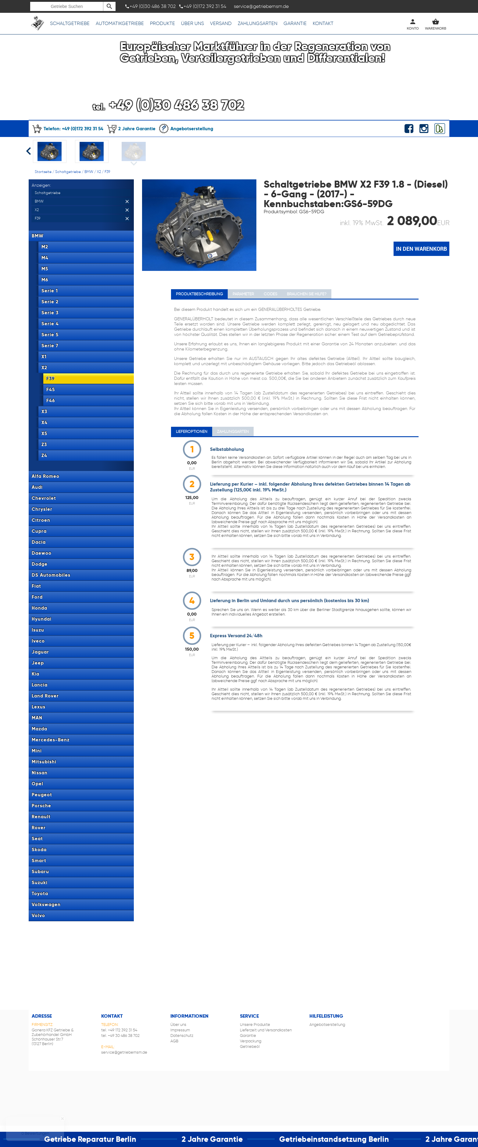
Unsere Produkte (255, 1024)
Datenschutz (181, 1035)
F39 (107, 171)
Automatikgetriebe (120, 23)
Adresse (42, 1016)
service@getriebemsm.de (124, 1052)
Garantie (295, 23)
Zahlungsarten (257, 23)
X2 (99, 171)
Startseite (43, 171)
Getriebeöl (250, 1046)
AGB (174, 1041)
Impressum (180, 1030)
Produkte (162, 23)
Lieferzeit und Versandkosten (266, 1030)
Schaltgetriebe (70, 23)
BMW (88, 171)
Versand (221, 23)
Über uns (192, 23)
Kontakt (323, 23)
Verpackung (250, 1041)
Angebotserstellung (186, 128)
